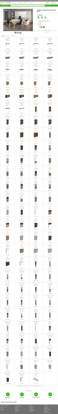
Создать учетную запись (4, 407)
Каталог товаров (5, 5)
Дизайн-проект (50, 0)
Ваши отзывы (16, 407)
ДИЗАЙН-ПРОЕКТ (22, 397)
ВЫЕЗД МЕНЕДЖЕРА (8, 397)
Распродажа (41, 0)
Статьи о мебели (17, 410)
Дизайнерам (31, 411)
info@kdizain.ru (46, 411)
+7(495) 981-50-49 (46, 407)
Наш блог (16, 408)
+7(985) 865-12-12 (46, 408)
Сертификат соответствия (45, 18)
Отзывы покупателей (36, 0)
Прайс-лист (3, 35)
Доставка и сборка (32, 407)
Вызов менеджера (46, 0)
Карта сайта (16, 411)
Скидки (30, 408)
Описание (7, 35)
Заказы (1, 408)
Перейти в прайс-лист (47, 30)
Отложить (47, 32)
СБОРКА (50, 397)
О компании (31, 0)
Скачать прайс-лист (38, 18)
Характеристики (13, 35)
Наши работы (55, 0)
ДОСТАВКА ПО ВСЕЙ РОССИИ (36, 397)
